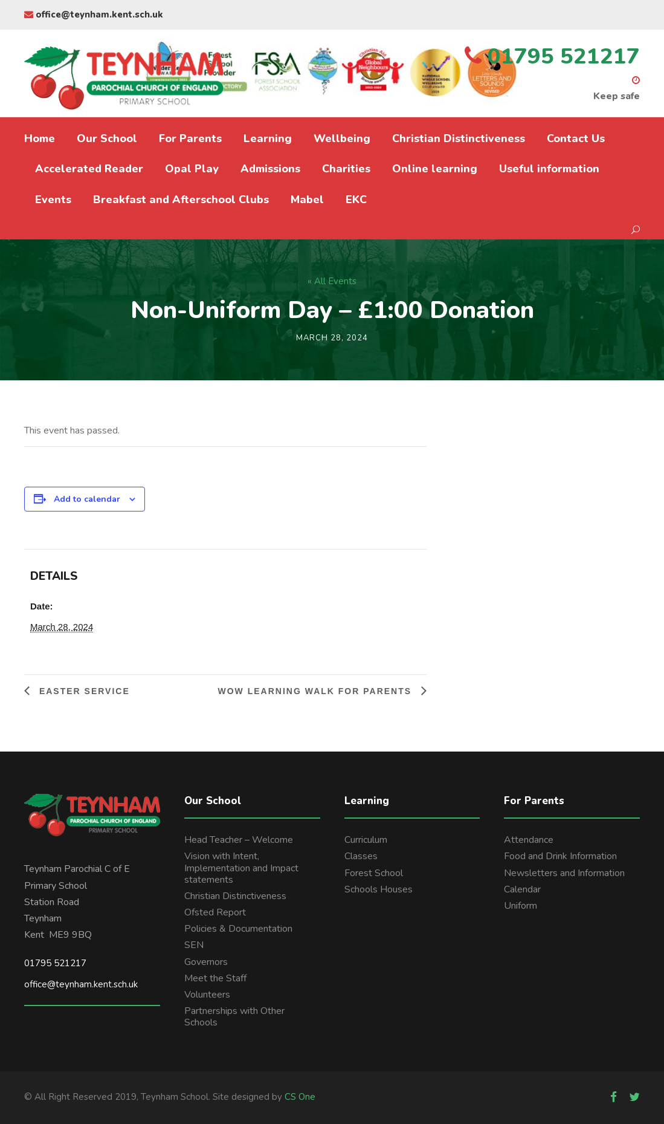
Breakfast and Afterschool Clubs (181, 199)
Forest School (373, 873)
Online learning (434, 168)
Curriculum (365, 839)
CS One (300, 1097)
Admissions (270, 168)
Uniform (520, 905)
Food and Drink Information (560, 856)
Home (39, 138)
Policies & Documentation (238, 928)
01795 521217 (55, 963)
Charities (346, 168)
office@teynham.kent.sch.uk (93, 14)
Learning (267, 138)
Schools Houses (378, 889)
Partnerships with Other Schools (234, 1016)
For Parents (190, 138)
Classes (361, 856)
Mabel (307, 199)
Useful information (549, 168)
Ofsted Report (215, 912)
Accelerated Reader (89, 168)
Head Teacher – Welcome (238, 839)
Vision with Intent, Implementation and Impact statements (241, 867)
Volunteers (207, 994)
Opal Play (192, 168)
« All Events (332, 281)
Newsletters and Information (564, 873)
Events (53, 199)
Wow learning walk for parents (316, 691)
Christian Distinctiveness (458, 138)
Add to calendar (87, 499)
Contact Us (576, 138)
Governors (206, 962)
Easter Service (83, 691)
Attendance (528, 839)
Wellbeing (342, 138)
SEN (194, 945)
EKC (356, 199)
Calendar (522, 889)
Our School (107, 138)
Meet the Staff (215, 978)
